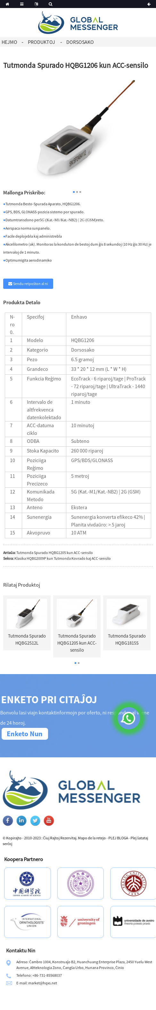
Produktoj (41, 42)
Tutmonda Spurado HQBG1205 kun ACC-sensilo (54, 552)
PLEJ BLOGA (144, 837)
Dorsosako (80, 42)
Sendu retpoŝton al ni (30, 283)
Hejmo (9, 42)
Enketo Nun (25, 733)
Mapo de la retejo (118, 837)
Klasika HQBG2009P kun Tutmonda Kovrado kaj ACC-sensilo (62, 558)
